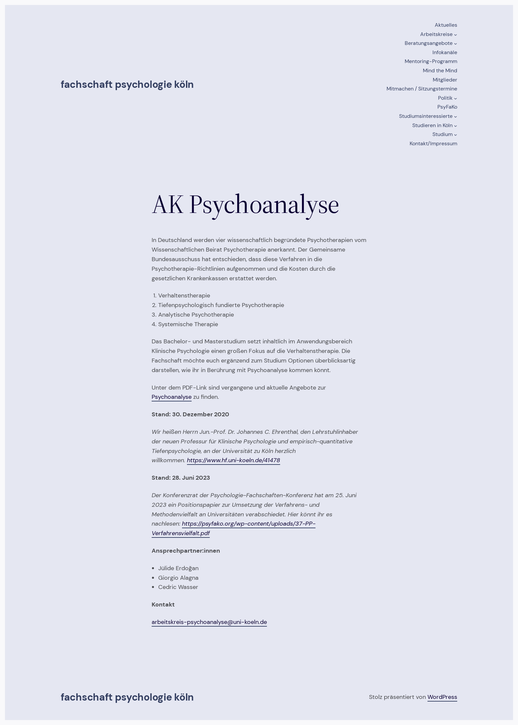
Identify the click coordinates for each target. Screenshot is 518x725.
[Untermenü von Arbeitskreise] (455, 34)
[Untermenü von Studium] (455, 134)
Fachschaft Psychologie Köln (127, 84)
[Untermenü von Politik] (455, 98)
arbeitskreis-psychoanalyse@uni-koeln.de (209, 622)
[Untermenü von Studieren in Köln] (455, 125)
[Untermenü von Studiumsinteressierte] (455, 116)
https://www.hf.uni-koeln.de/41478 (233, 460)
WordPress (442, 697)
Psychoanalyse (172, 397)
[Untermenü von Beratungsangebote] (455, 43)
